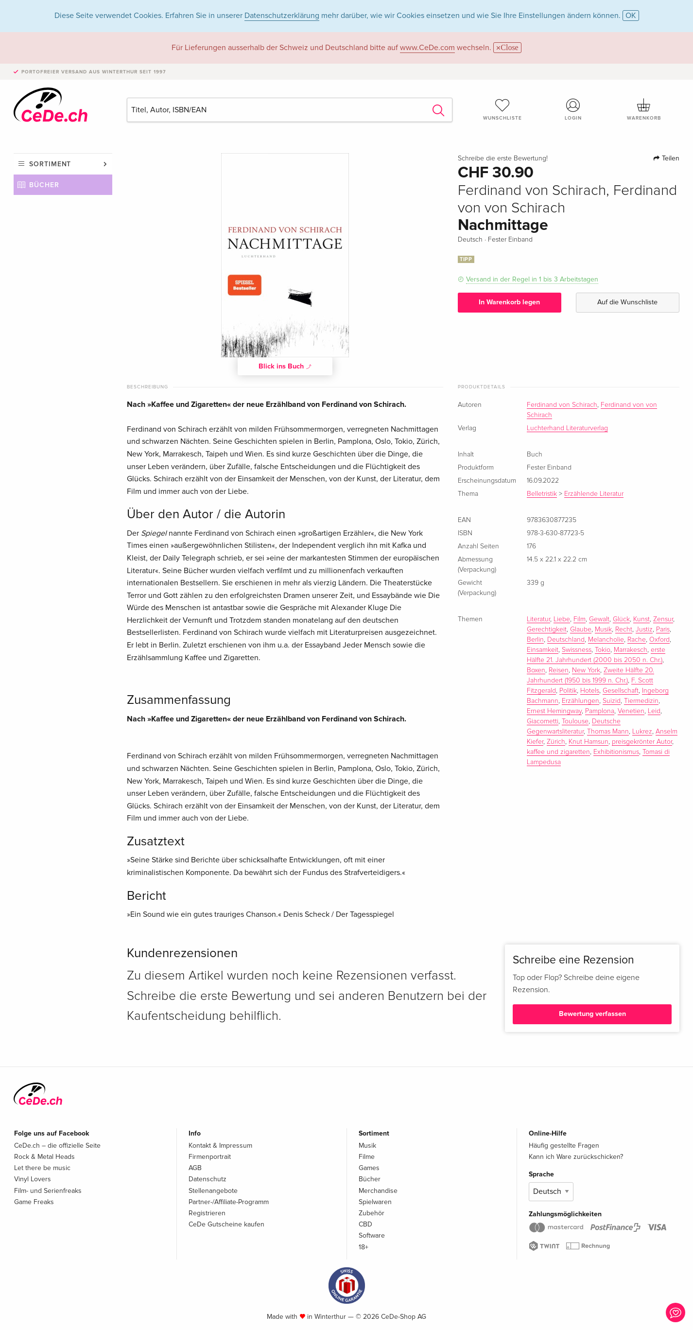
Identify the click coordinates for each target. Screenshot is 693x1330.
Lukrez (642, 731)
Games (369, 1168)
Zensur (663, 619)
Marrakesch (630, 650)
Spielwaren (375, 1202)
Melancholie (606, 639)
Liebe (562, 619)
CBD (365, 1224)
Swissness (576, 650)
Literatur (538, 619)
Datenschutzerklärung (281, 15)
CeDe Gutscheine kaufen (226, 1224)
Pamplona (599, 711)
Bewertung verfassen (592, 1014)
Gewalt (599, 619)
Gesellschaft (621, 690)
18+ (363, 1247)
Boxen (536, 670)
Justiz (644, 629)
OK (630, 15)
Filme (367, 1157)
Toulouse (575, 721)
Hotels (589, 690)
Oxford (659, 639)
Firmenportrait (210, 1157)
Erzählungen (580, 701)
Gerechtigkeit (547, 629)
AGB (195, 1168)
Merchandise (378, 1191)
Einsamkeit (542, 650)
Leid (654, 711)
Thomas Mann (608, 731)
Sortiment (50, 164)
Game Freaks (34, 1202)
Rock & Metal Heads (44, 1157)
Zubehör (371, 1213)
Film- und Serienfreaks (48, 1191)
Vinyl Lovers (32, 1179)
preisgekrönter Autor (642, 741)
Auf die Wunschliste (627, 302)
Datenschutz (207, 1179)
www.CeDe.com (427, 47)
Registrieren (207, 1213)
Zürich (556, 741)
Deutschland (566, 639)
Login (573, 109)
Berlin (535, 639)
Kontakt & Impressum (220, 1145)
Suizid (612, 701)
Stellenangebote (213, 1191)
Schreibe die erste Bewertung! (503, 158)
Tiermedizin (641, 701)
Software (372, 1235)
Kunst (641, 619)
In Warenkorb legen (509, 302)
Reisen (559, 670)
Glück (621, 619)
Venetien (631, 711)
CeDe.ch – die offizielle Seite (57, 1145)
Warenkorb (643, 109)
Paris (663, 629)
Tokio (602, 650)
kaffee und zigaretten (558, 752)
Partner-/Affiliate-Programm (229, 1202)
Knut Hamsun (588, 741)
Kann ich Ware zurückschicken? (576, 1157)
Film (579, 619)
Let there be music (42, 1168)
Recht (623, 629)
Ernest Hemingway (554, 711)
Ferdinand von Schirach (562, 405)
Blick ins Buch (285, 366)
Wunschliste (502, 109)
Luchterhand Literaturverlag (567, 428)
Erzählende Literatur (594, 493)
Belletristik (542, 493)
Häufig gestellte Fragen (564, 1145)
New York (586, 670)
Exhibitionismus (616, 752)
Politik (568, 690)
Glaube (580, 629)
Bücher (44, 185)
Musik (603, 629)
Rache (636, 639)
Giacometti (542, 721)
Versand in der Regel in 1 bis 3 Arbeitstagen (532, 279)
